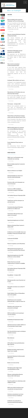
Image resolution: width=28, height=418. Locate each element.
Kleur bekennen (10, 337)
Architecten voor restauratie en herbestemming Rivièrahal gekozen (14, 401)
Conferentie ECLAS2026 (12, 238)
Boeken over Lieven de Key (13, 362)
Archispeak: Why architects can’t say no (15, 80)
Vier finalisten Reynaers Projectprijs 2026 (16, 195)
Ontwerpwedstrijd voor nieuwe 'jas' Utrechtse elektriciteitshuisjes (15, 176)
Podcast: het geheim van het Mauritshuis (16, 243)
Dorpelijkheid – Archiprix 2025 (14, 275)
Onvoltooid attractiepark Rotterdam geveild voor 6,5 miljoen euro (15, 207)
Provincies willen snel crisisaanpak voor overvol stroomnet (15, 183)
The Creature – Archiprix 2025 (14, 104)
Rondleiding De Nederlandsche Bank (15, 319)
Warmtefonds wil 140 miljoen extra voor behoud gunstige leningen (16, 93)
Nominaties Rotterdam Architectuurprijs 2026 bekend (16, 357)
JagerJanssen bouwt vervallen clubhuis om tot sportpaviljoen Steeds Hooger (16, 325)
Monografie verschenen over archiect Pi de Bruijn (16, 287)
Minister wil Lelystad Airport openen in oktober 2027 (15, 226)
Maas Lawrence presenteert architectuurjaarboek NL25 (13, 64)
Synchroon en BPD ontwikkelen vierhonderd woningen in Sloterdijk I (15, 189)
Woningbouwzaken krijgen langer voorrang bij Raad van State (14, 368)
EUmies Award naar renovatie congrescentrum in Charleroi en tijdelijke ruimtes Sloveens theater (16, 263)
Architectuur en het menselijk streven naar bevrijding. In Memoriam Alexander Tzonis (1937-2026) (16, 233)
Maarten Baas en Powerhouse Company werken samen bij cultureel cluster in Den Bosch (16, 117)
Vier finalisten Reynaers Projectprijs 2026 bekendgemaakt (16, 269)
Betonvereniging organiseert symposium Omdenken (16, 164)
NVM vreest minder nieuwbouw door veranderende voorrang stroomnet (15, 388)
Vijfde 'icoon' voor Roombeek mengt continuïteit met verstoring (15, 158)
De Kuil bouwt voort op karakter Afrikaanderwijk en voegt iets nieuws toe (16, 300)
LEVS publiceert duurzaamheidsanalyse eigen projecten (15, 343)
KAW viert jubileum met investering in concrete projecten (15, 313)
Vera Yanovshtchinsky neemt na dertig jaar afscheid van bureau (16, 332)
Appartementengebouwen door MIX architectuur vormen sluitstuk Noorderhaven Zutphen (15, 257)
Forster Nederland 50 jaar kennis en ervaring (15, 143)
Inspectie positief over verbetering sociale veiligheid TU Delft (16, 381)
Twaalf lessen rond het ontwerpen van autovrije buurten (15, 201)
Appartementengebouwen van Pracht (15, 220)
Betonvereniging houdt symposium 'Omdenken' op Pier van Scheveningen (15, 20)
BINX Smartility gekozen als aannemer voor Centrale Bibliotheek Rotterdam (15, 128)
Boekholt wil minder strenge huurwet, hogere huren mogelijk (15, 350)
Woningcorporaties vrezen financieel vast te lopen (16, 281)
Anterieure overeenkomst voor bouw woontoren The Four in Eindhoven (15, 395)
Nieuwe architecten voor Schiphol (14, 170)
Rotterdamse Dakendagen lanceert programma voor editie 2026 (14, 51)
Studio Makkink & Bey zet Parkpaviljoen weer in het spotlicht (16, 294)
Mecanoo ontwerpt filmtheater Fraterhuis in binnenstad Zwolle (16, 35)
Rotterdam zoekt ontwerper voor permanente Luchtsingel (14, 307)
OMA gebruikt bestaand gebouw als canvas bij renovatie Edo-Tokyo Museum (16, 249)
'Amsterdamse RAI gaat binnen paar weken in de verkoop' (15, 214)
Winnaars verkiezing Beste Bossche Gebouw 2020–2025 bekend (15, 375)
